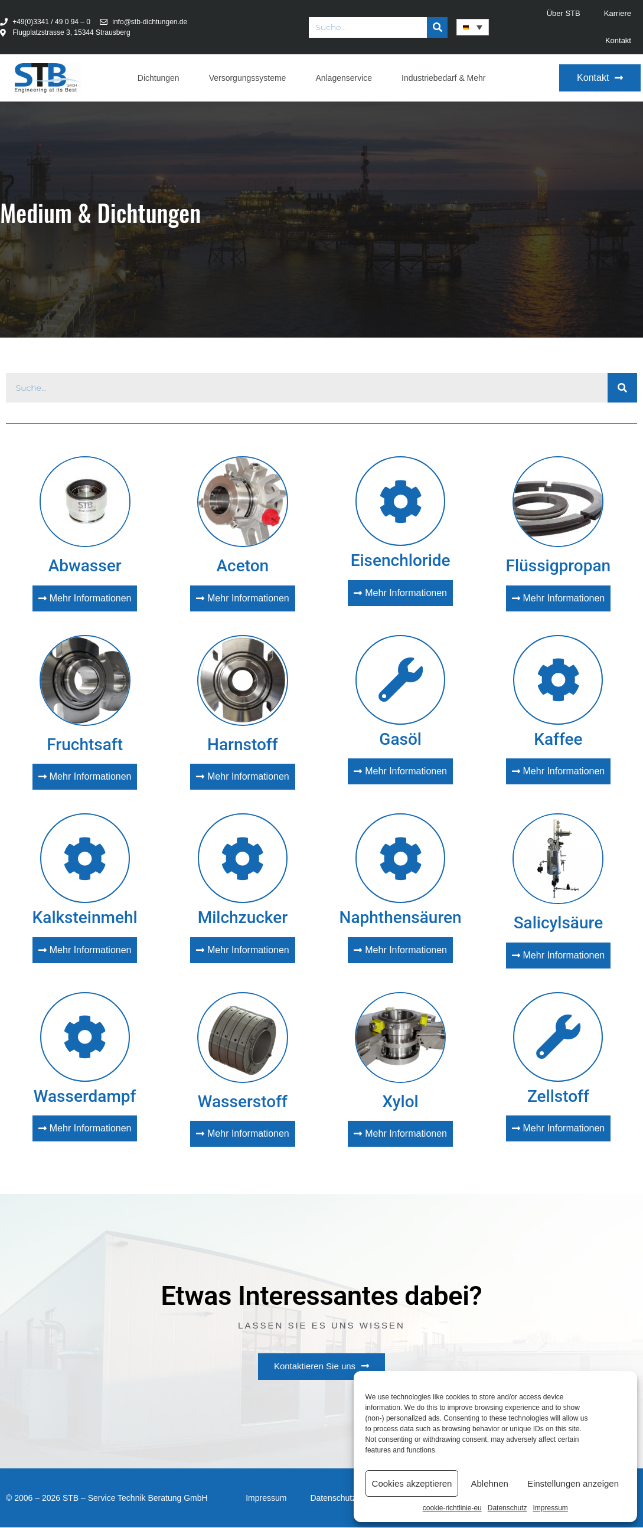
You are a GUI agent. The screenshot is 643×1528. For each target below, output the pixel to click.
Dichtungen (158, 78)
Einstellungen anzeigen (573, 1483)
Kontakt (618, 40)
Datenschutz (507, 1508)
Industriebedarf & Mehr (443, 78)
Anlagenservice (343, 78)
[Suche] (437, 27)
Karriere (617, 13)
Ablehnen (489, 1483)
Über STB (563, 13)
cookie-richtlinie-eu (452, 1508)
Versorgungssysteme (247, 78)
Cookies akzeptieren (412, 1483)
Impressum (550, 1508)
